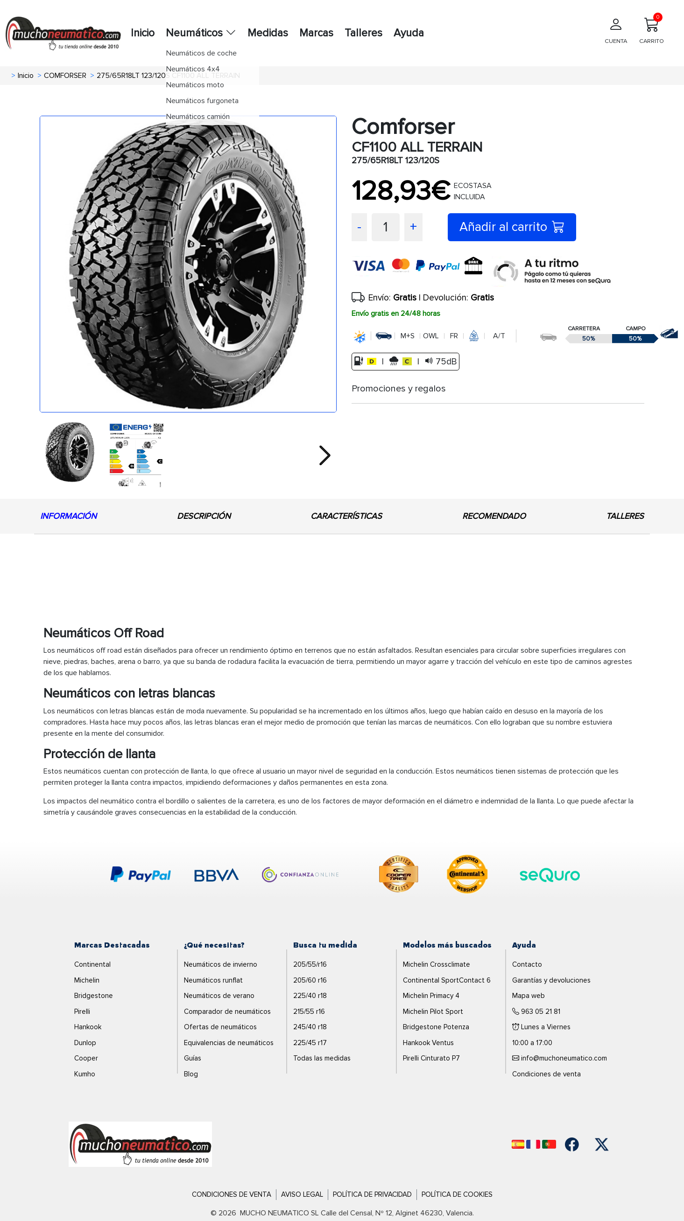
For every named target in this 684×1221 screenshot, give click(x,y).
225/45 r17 (310, 1043)
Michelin (86, 980)
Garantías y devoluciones (551, 980)
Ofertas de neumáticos (220, 1027)
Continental (92, 964)
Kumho (84, 1074)
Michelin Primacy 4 (431, 995)
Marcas (316, 33)
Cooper (86, 1058)
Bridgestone (93, 995)
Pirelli (82, 1011)
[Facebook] (572, 1144)
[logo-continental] (467, 875)
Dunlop (85, 1043)
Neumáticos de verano (219, 995)
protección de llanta (176, 771)
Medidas (267, 33)
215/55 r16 (309, 1011)
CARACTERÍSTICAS (346, 516)
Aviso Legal (302, 1194)
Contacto (527, 964)
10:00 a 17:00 (532, 1043)
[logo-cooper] (398, 875)
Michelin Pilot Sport (433, 1011)
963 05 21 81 (536, 1011)
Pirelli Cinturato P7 (431, 1058)
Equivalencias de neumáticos (229, 1043)
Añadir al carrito (511, 227)
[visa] (422, 271)
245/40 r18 (310, 1027)
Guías (192, 1058)
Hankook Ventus (428, 1043)
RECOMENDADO (494, 516)
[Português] (549, 1144)
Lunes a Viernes (541, 1027)
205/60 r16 (310, 980)
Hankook (87, 1027)
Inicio (143, 33)
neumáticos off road (89, 650)
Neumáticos (201, 33)
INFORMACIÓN (68, 516)
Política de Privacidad (372, 1194)
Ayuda (409, 33)
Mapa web (528, 995)
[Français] (533, 1144)
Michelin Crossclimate (436, 964)
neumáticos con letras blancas (105, 711)
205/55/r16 (310, 964)
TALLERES (625, 516)
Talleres (363, 33)
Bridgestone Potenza (436, 1027)
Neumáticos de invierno (220, 964)
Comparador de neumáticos (227, 1011)
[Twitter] (602, 1144)
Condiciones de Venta (231, 1194)
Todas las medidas (322, 1058)
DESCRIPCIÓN (204, 516)
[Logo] (140, 1144)
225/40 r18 (310, 995)
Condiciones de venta (546, 1074)
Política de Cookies (457, 1194)
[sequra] (552, 271)
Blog (191, 1074)
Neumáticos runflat (213, 980)
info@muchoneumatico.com (559, 1058)
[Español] (518, 1144)
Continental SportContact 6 (447, 980)
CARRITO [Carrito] (651, 29)
